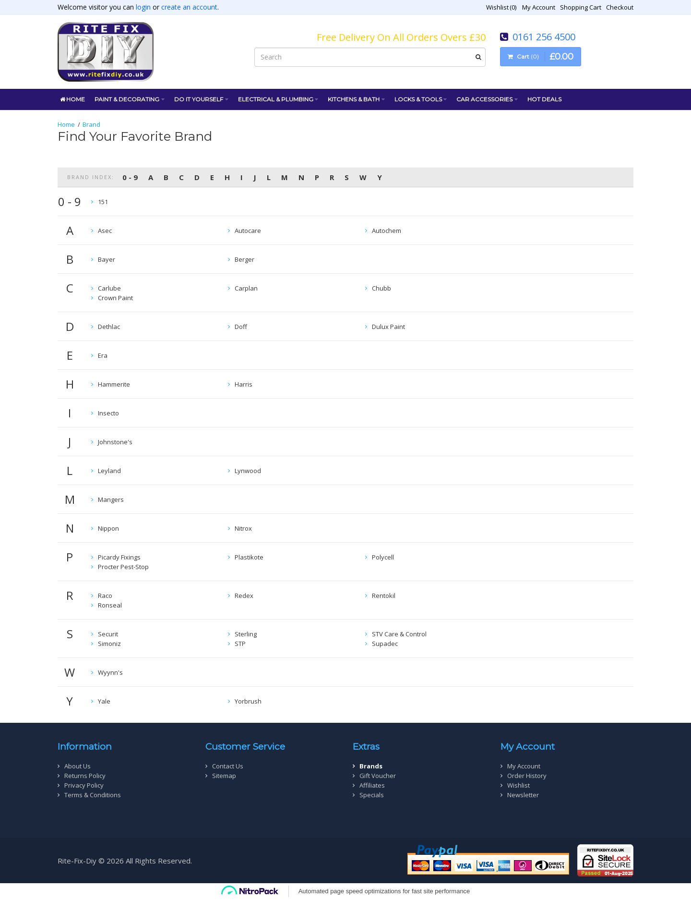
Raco (105, 595)
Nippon (108, 528)
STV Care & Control (399, 634)
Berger (244, 259)
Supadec (385, 643)
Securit (108, 634)
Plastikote (249, 557)
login (143, 7)
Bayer (106, 259)
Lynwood (248, 470)
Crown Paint (115, 297)
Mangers (111, 499)
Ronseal (110, 605)
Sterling (246, 634)
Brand (91, 124)
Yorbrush (248, 701)
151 (103, 201)
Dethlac (109, 326)
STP (240, 643)
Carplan (246, 288)
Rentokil (383, 595)
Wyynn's (110, 672)
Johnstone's (115, 442)
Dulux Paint (388, 326)
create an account (189, 7)
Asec (105, 230)
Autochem (386, 230)
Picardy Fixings (119, 557)
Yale (104, 701)
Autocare (248, 230)
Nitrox (243, 528)
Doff (241, 326)
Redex (244, 595)
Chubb (381, 288)
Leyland (109, 470)
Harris (243, 384)
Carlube (109, 288)
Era (102, 355)
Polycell (383, 557)
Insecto (108, 413)
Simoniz (109, 643)
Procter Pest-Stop (123, 566)
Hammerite (114, 384)
